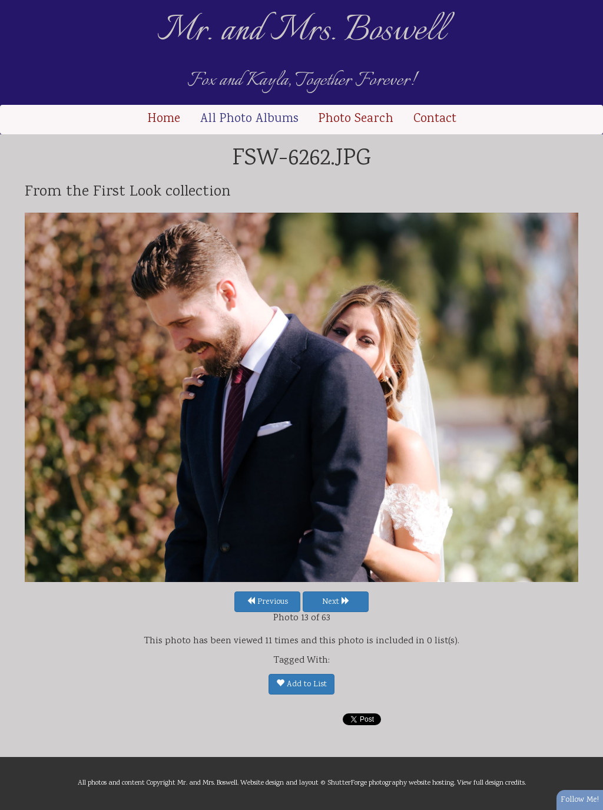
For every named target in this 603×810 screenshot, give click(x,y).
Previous (267, 602)
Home (163, 119)
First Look (127, 192)
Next (336, 602)
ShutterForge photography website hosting (390, 783)
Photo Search (356, 119)
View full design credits (491, 783)
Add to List (301, 684)
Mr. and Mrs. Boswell (301, 31)
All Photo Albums (249, 119)
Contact (434, 119)
